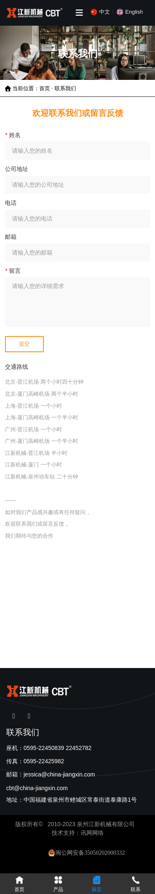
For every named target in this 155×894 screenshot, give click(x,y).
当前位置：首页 (32, 88)
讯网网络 (92, 832)
